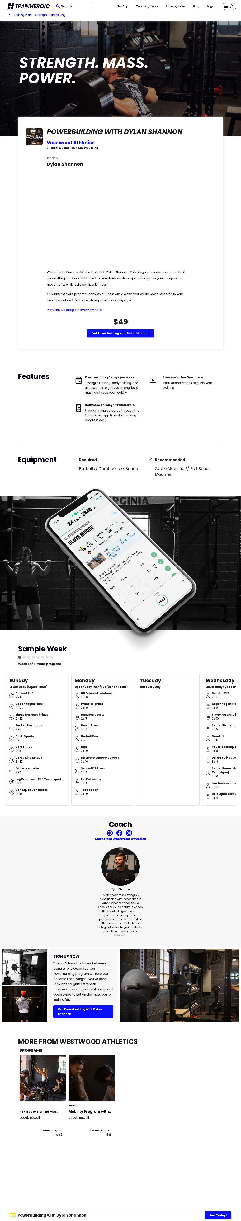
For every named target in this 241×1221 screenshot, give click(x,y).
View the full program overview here (74, 310)
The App (122, 6)
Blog (196, 6)
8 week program (52, 1130)
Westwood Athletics (71, 143)
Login (210, 6)
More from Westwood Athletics (120, 839)
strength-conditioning (50, 15)
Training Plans (175, 6)
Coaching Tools (147, 6)
